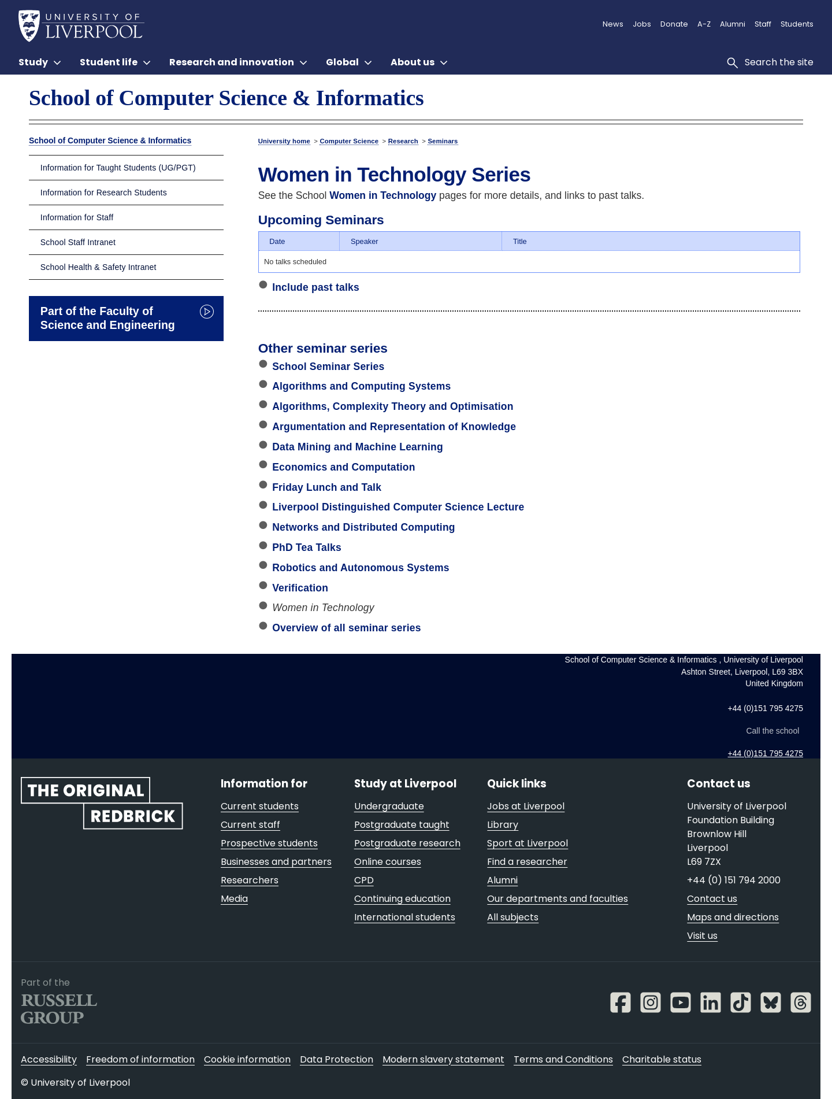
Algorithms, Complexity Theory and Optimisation (392, 406)
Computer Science (349, 141)
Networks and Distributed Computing (363, 527)
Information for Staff (76, 217)
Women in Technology (382, 195)
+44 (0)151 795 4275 (765, 753)
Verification (300, 588)
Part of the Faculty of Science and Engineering (107, 318)
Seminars (443, 141)
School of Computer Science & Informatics (226, 98)
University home (284, 141)
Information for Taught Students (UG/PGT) (118, 167)
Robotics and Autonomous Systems (361, 567)
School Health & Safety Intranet (98, 267)
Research (403, 141)
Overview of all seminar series (346, 628)
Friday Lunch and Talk (326, 487)
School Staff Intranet (78, 242)
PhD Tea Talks (306, 547)
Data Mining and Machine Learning (357, 447)
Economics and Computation (343, 467)
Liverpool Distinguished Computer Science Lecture (398, 507)
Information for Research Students (103, 192)
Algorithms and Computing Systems (361, 386)
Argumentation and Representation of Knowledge (394, 426)
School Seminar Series (328, 366)
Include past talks (315, 287)
